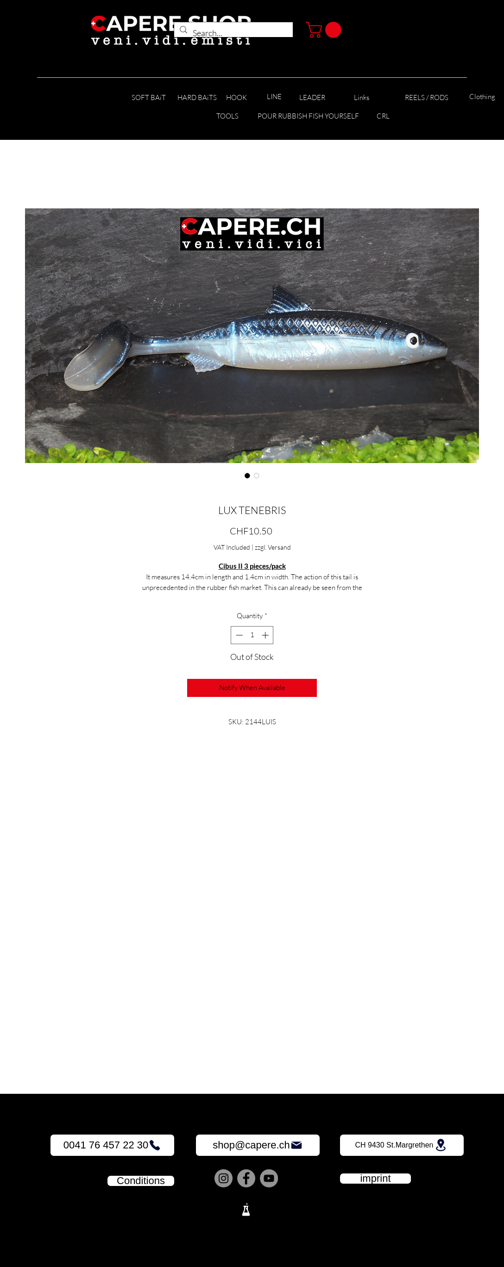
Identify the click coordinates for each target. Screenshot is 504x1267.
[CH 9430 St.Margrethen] (402, 1145)
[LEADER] (312, 98)
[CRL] (383, 116)
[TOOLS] (227, 116)
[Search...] (233, 33)
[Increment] (266, 635)
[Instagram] (223, 1178)
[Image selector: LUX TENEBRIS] (247, 475)
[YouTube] (269, 1178)
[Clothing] (482, 97)
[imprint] (375, 1178)
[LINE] (274, 97)
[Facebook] (246, 1178)
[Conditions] (140, 1181)
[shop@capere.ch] (258, 1145)
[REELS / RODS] (426, 98)
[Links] (362, 98)
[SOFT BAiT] (148, 98)
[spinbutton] (252, 635)
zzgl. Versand (273, 547)
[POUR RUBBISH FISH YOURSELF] (308, 116)
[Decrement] (238, 635)
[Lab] (246, 1209)
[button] (325, 30)
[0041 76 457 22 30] (112, 1145)
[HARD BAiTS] (197, 98)
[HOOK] (236, 98)
